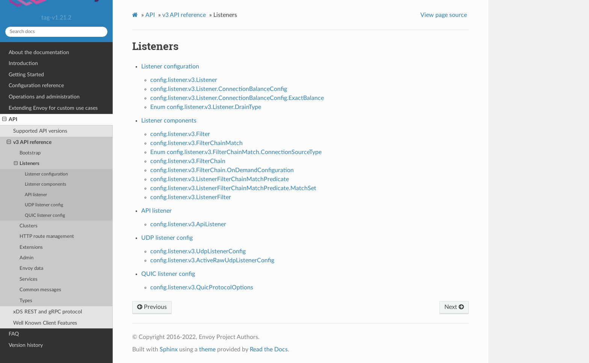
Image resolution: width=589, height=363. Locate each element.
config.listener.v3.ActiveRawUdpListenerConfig (212, 260)
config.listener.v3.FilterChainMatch (196, 143)
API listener (36, 195)
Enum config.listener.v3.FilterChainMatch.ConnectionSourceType (236, 152)
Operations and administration (44, 97)
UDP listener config (44, 205)
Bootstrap (30, 153)
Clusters (29, 226)
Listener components (45, 184)
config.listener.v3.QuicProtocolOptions (201, 287)
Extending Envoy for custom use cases (53, 108)
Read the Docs (269, 349)
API (9, 119)
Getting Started (26, 74)
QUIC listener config (45, 215)
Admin (26, 258)
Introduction (23, 63)
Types (26, 300)
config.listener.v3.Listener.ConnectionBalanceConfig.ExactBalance (237, 98)
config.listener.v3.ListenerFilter (190, 197)
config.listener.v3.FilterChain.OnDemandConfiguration (222, 170)
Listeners (27, 163)
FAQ (14, 334)
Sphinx (169, 349)
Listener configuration (46, 174)
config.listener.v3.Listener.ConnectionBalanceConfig (218, 89)
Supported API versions (40, 131)
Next (454, 307)
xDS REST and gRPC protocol (47, 312)
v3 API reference (29, 142)
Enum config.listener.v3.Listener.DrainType (205, 107)
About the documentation (39, 52)
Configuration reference (36, 85)
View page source (443, 15)
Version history (26, 345)
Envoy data (31, 268)
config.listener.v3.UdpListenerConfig (198, 251)
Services (29, 279)
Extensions (31, 247)
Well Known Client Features (45, 323)
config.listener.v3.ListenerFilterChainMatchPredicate (219, 179)
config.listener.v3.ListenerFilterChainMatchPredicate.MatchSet (233, 188)
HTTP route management (47, 236)
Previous (152, 307)
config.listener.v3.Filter (180, 134)
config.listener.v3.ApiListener (188, 224)
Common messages (40, 289)
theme (207, 349)
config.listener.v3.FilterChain (187, 161)
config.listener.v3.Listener (183, 80)
